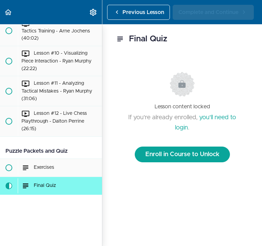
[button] (8, 12)
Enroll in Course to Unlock (182, 154)
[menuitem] (93, 12)
